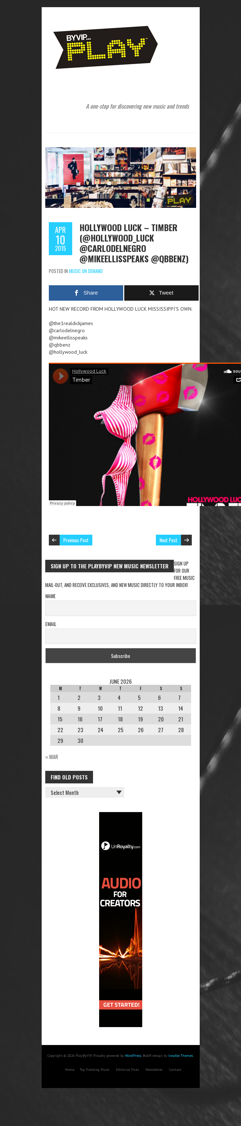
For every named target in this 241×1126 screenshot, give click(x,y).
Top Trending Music (95, 1069)
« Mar (51, 756)
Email (50, 624)
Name (50, 596)
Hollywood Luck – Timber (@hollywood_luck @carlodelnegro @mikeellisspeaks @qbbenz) (134, 243)
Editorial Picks (127, 1069)
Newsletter (154, 1069)
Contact (175, 1069)
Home (69, 1069)
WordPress (133, 1055)
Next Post (168, 540)
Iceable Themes (180, 1055)
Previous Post (76, 540)
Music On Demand (86, 271)
